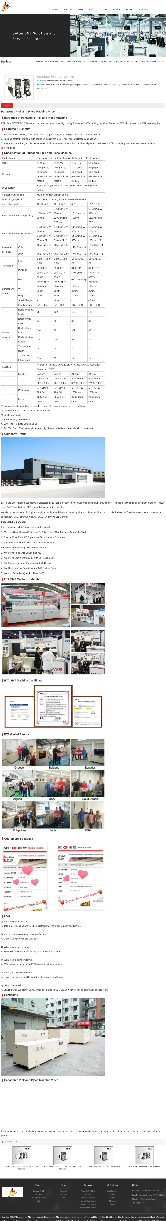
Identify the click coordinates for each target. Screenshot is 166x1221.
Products (92, 9)
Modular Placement (76, 61)
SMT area (63, 1194)
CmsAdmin (112, 1204)
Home (55, 9)
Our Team (38, 1194)
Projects (116, 9)
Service (129, 9)
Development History (39, 1198)
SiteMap (112, 1194)
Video (104, 9)
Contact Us (143, 9)
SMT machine (18, 503)
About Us (68, 9)
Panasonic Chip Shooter (127, 61)
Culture (38, 1201)
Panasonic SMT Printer (152, 61)
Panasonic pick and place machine (43, 123)
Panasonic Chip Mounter (100, 61)
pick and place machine (144, 503)
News (80, 9)
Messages (112, 1201)
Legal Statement (112, 1191)
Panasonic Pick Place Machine (49, 61)
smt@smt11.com (144, 1195)
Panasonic (63, 1191)
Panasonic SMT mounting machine (90, 123)
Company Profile (38, 1191)
